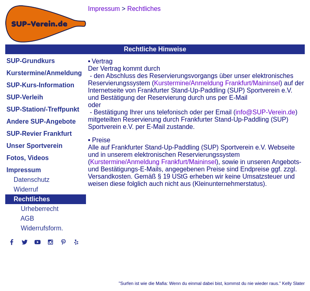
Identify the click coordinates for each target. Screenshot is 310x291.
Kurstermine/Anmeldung (44, 73)
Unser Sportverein (34, 145)
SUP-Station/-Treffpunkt (42, 109)
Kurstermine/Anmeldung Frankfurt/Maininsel (217, 83)
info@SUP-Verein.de (265, 112)
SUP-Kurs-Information (40, 85)
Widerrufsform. (42, 228)
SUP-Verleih (24, 97)
